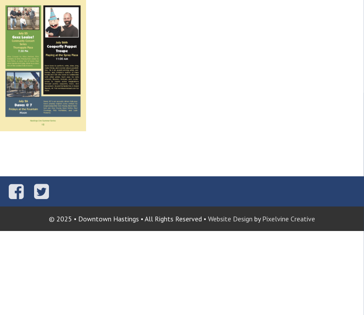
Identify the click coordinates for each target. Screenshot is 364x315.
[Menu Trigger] (352, 12)
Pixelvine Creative (288, 218)
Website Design (230, 218)
